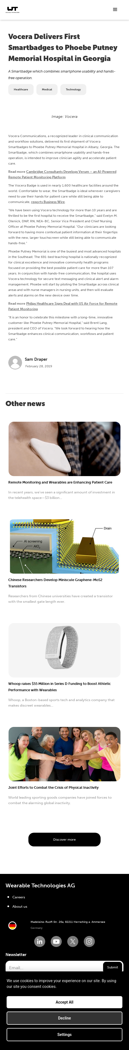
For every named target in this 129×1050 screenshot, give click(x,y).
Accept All (64, 1005)
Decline (64, 1021)
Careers (18, 897)
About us (19, 906)
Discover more (64, 839)
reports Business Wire (48, 202)
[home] (12, 10)
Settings (64, 1037)
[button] (115, 9)
